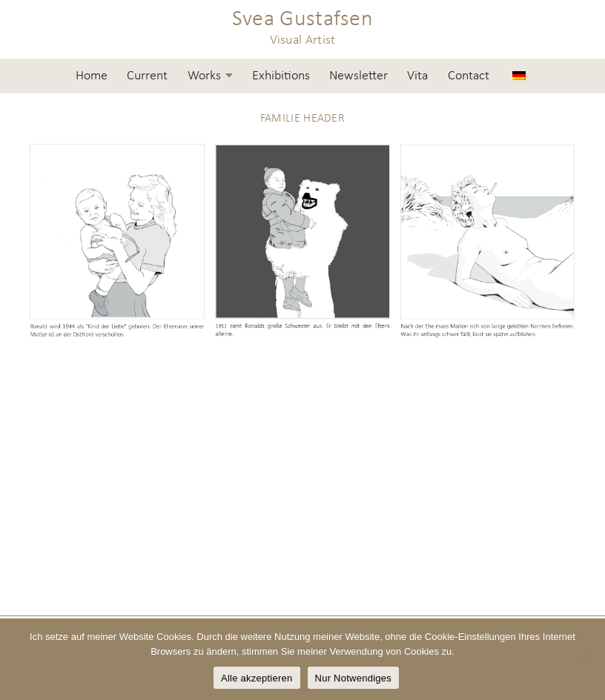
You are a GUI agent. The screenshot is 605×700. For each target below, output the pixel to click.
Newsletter (358, 76)
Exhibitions (281, 76)
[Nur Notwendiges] (586, 659)
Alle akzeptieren (257, 678)
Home (92, 76)
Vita (417, 76)
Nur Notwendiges (353, 678)
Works (204, 76)
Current (147, 76)
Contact (468, 76)
